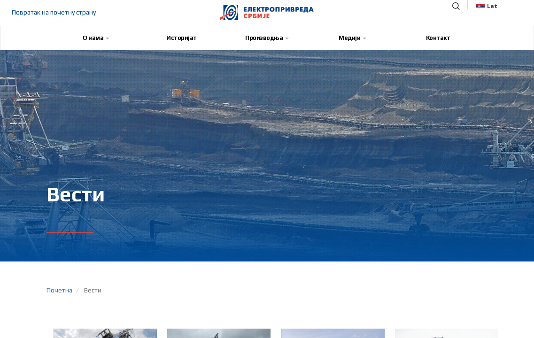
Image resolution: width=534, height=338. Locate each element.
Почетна (59, 290)
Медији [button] (352, 37)
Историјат (181, 37)
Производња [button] (267, 37)
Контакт (438, 37)
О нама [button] (96, 37)
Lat (486, 6)
